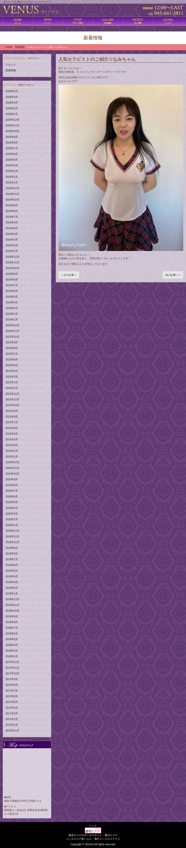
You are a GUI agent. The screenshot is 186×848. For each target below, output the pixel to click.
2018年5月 (12, 639)
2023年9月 (12, 273)
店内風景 (108, 21)
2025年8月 (12, 142)
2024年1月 (12, 251)
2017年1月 (12, 724)
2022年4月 (12, 370)
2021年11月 (12, 399)
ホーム (18, 21)
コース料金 (48, 21)
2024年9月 (12, 205)
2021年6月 (12, 427)
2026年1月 (12, 114)
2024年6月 (12, 222)
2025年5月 (12, 159)
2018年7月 (12, 627)
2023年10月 (12, 268)
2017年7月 (12, 690)
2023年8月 (12, 279)
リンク (93, 825)
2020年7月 (12, 490)
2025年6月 (12, 153)
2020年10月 (12, 473)
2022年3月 (12, 376)
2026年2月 (12, 108)
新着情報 (11, 70)
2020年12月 (12, 462)
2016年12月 (12, 730)
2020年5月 (12, 502)
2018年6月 (12, 633)
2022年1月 (12, 388)
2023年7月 (12, 285)
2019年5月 (12, 570)
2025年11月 (12, 125)
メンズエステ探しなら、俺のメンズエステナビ (93, 838)
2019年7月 (12, 559)
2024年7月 (12, 216)
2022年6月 (12, 359)
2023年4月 (12, 302)
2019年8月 (12, 553)
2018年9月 (12, 616)
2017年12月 (12, 662)
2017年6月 (12, 696)
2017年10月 (12, 673)
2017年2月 (12, 719)
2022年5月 (12, 365)
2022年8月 (12, 348)
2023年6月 (12, 290)
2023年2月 (12, 313)
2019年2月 (12, 587)
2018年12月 (12, 599)
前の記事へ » (172, 274)
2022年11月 (12, 330)
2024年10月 (12, 199)
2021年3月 (12, 445)
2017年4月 (12, 707)
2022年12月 (12, 325)
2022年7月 (12, 353)
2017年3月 (12, 713)
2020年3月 (12, 513)
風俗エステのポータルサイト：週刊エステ (93, 835)
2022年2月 (12, 382)
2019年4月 (12, 576)
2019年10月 (12, 542)
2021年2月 (12, 450)
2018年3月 (12, 650)
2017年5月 (12, 701)
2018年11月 (12, 604)
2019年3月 (12, 582)
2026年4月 (12, 96)
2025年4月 (12, 165)
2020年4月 (12, 507)
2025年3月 (12, 171)
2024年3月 (12, 239)
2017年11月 (12, 667)
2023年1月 (12, 319)
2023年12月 (12, 256)
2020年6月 (12, 496)
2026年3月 (12, 102)
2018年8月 (12, 622)
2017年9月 (12, 679)
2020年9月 (12, 479)
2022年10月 (12, 336)
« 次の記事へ (68, 274)
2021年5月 (12, 433)
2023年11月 (12, 262)
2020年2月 (12, 519)
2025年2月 (12, 176)
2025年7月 (12, 148)
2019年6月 (12, 564)
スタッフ (11, 64)
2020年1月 (12, 525)
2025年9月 (12, 136)
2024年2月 (12, 245)
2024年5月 (12, 228)
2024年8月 (12, 211)
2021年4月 (12, 439)
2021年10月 (12, 405)
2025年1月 (12, 182)
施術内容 (78, 21)
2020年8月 (12, 485)
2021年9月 (12, 410)
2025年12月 (12, 119)
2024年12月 (12, 188)
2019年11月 (12, 536)
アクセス (168, 21)
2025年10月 (12, 131)
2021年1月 (12, 456)
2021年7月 (12, 422)
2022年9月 (12, 342)
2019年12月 (12, 530)
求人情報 (138, 21)
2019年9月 (12, 547)
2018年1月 (12, 656)
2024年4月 (12, 233)
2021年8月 (12, 416)
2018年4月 (12, 644)
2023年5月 (12, 296)
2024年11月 (12, 193)
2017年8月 (12, 684)
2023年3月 (12, 308)
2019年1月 (12, 593)
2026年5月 (12, 91)
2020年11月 (12, 467)
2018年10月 (12, 610)
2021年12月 (12, 393)
